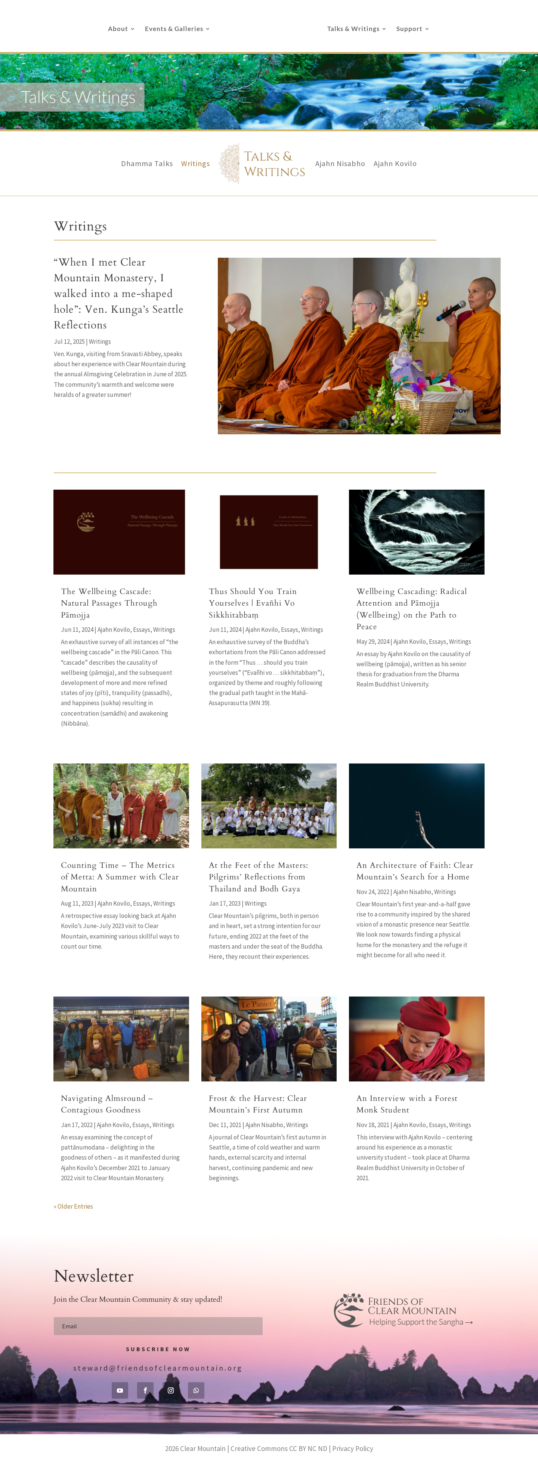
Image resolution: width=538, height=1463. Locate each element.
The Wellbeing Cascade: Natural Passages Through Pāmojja (109, 603)
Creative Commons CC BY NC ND (279, 1448)
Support (409, 29)
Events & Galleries (174, 29)
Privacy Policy (352, 1448)
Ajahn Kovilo (395, 163)
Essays (141, 629)
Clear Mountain (203, 1448)
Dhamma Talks (147, 163)
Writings (195, 163)
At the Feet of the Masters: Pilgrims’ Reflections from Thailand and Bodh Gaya (258, 877)
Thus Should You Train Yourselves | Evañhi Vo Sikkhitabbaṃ (253, 603)
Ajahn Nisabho (340, 163)
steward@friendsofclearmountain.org (158, 1367)
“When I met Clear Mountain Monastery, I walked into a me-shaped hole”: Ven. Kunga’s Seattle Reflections (119, 293)
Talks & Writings (353, 29)
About (118, 29)
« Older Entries (73, 1206)
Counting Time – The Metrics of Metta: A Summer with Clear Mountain (120, 877)
